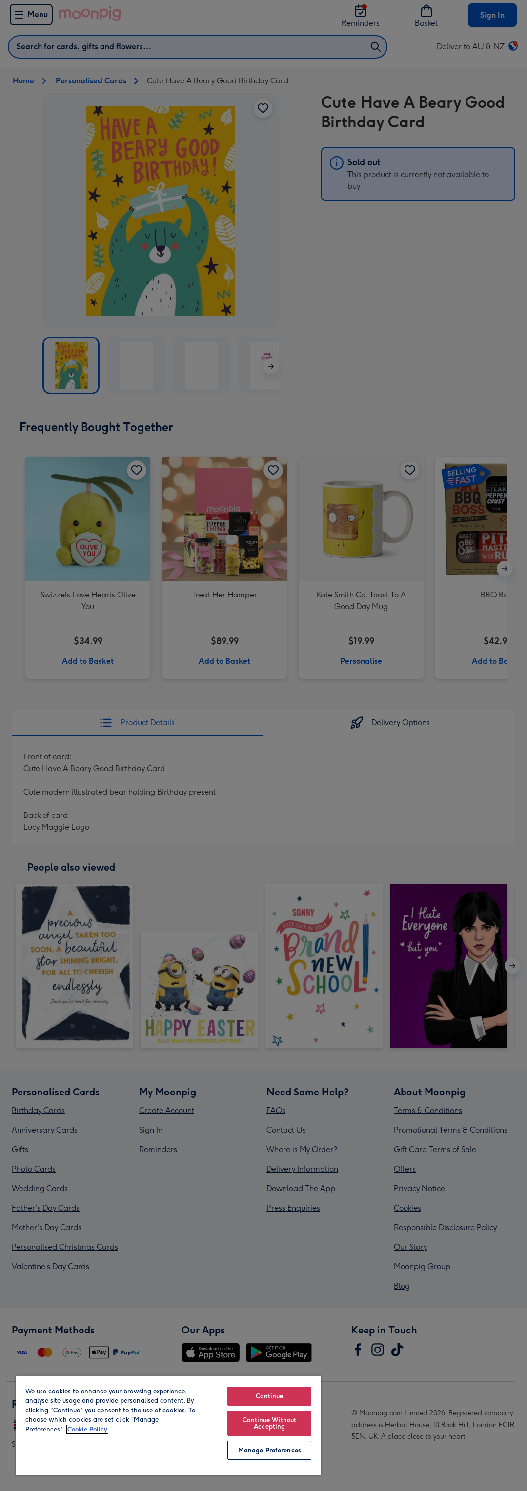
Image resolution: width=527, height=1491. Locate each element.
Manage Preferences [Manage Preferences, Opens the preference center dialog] (269, 1450)
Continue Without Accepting (269, 1423)
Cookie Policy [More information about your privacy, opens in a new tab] (87, 1429)
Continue (269, 1396)
